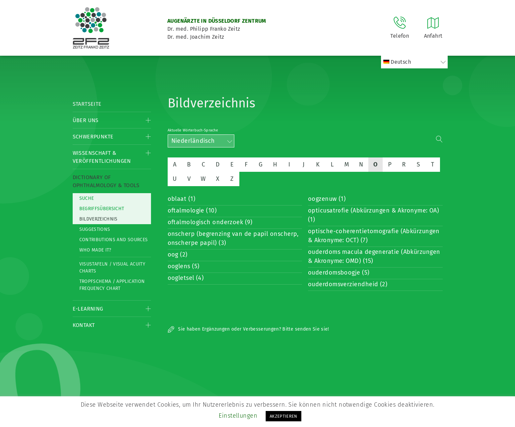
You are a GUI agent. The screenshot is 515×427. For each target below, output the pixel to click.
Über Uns (86, 120)
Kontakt (84, 325)
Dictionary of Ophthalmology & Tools (106, 181)
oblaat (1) (182, 198)
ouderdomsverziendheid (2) (347, 284)
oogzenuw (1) (327, 198)
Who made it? (95, 250)
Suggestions (94, 229)
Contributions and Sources (113, 240)
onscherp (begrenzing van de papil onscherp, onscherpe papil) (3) (233, 238)
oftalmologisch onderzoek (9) (210, 222)
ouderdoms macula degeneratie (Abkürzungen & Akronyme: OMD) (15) (374, 256)
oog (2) (178, 254)
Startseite (87, 104)
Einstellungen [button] (238, 415)
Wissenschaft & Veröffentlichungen (102, 157)
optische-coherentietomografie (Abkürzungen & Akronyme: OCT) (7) (374, 236)
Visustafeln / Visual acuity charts (112, 267)
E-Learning (88, 309)
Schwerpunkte (93, 136)
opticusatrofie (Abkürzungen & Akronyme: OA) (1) (373, 215)
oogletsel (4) (186, 278)
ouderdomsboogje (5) (339, 272)
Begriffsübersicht (101, 208)
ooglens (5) (184, 266)
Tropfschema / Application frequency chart (112, 285)
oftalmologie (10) (192, 210)
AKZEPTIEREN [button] (283, 416)
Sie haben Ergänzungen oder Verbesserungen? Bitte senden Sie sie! (248, 329)
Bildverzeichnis (98, 219)
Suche (86, 198)
